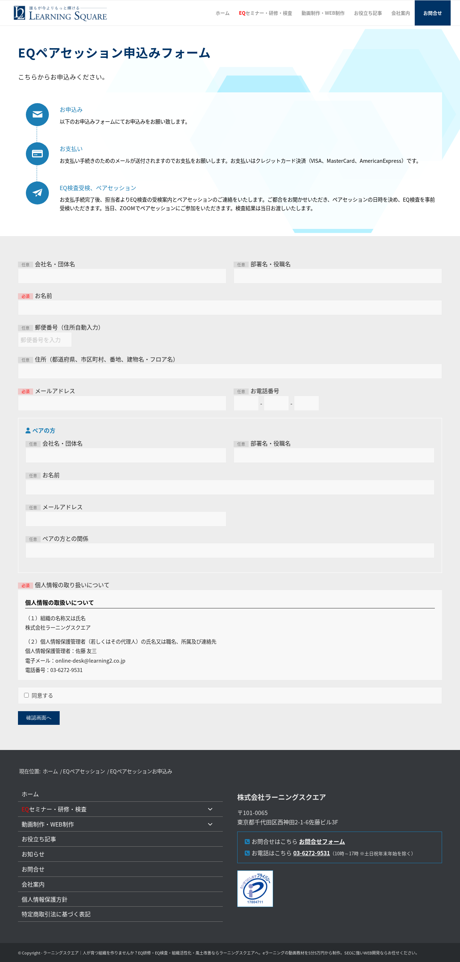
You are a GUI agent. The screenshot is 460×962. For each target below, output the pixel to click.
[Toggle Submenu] (210, 809)
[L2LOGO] (60, 13)
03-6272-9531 (311, 852)
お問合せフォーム (322, 841)
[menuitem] (222, 13)
